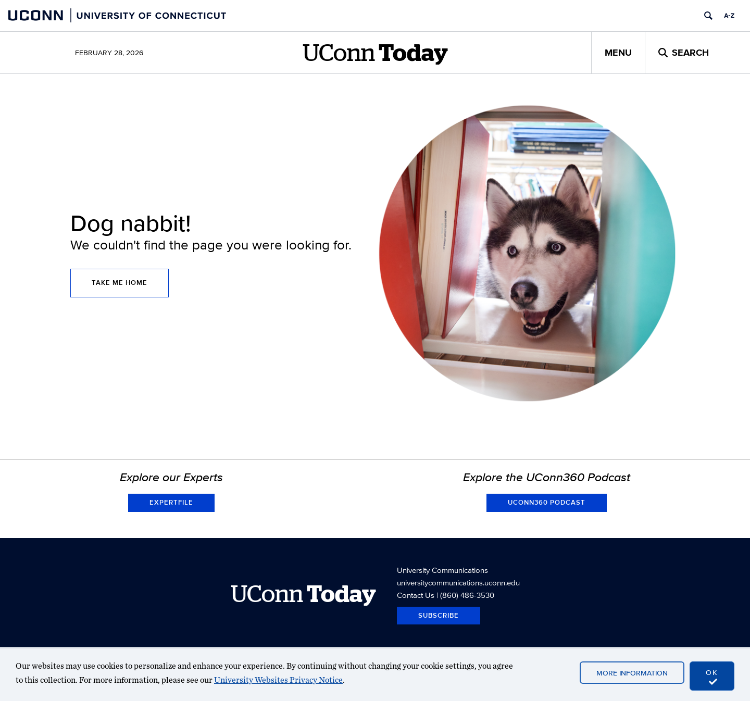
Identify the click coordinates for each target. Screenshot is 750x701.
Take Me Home (119, 282)
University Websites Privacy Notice (278, 680)
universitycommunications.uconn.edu (458, 582)
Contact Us (415, 595)
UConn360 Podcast (546, 502)
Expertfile (171, 502)
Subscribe (438, 615)
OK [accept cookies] (712, 676)
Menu (618, 52)
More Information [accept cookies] (632, 673)
